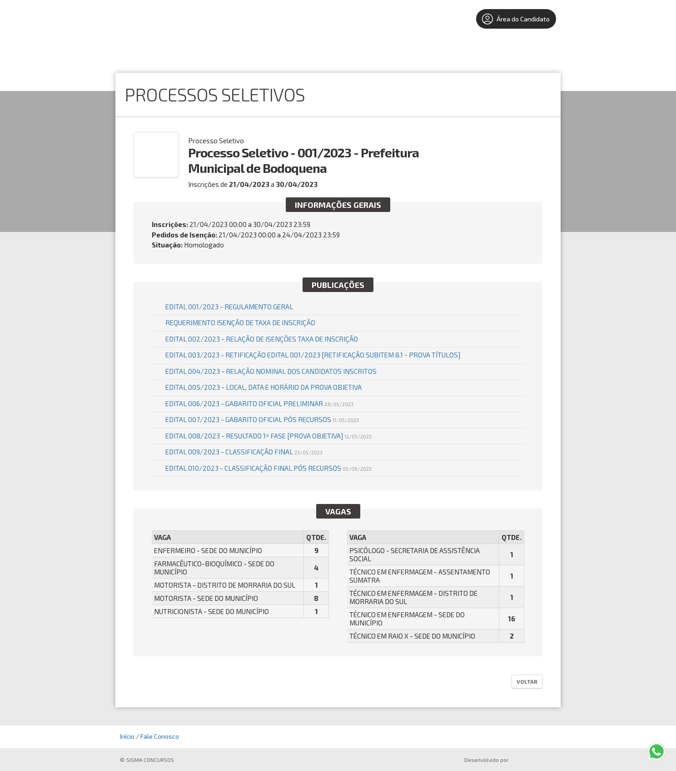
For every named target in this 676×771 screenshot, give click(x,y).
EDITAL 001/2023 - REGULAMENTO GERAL (229, 306)
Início (127, 736)
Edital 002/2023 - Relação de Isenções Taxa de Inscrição (261, 339)
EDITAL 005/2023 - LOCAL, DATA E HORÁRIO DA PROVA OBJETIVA (263, 387)
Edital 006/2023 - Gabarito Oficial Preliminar (259, 403)
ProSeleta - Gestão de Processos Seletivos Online (534, 760)
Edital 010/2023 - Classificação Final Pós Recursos (268, 468)
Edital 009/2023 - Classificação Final (244, 452)
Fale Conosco (159, 736)
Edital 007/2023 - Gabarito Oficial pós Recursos (262, 419)
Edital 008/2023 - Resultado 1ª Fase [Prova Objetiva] (268, 436)
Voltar (527, 681)
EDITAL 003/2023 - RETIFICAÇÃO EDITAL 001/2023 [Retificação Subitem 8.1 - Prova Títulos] (312, 355)
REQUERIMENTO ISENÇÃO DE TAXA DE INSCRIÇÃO (240, 322)
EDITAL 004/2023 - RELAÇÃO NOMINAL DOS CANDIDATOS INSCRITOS (271, 371)
